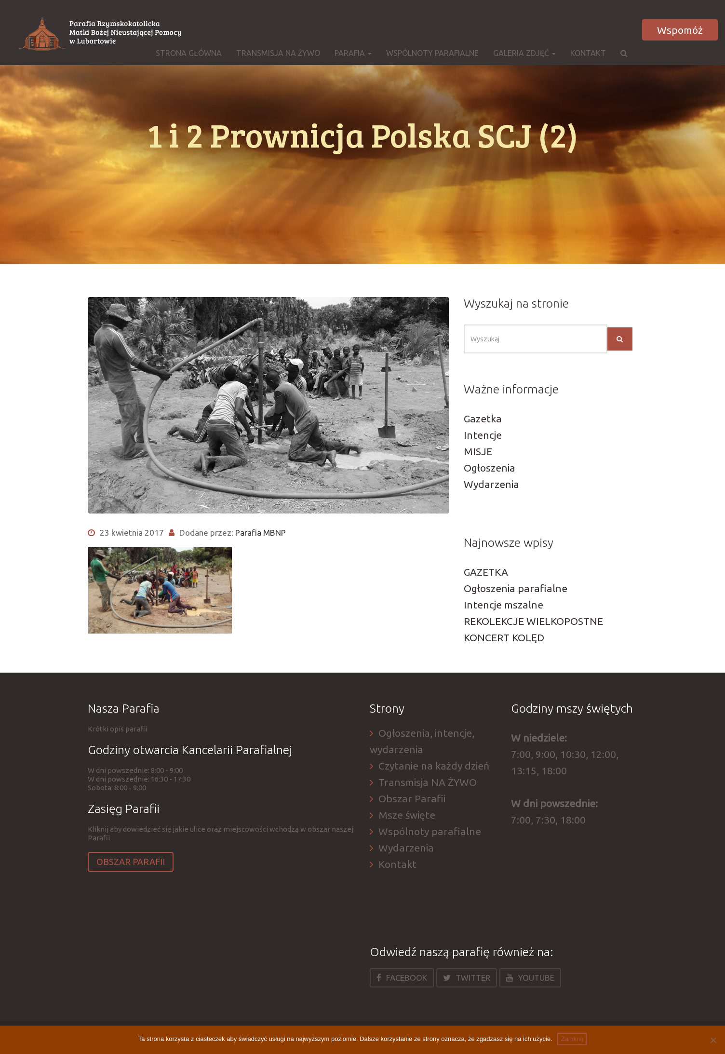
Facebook (401, 977)
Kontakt (588, 53)
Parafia (353, 53)
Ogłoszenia (489, 467)
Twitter (466, 977)
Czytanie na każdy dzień (433, 765)
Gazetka (483, 418)
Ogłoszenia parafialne (515, 588)
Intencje (483, 435)
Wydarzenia (491, 484)
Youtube (530, 977)
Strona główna (189, 53)
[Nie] (713, 1040)
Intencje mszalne (503, 604)
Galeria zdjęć (524, 53)
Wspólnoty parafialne (432, 53)
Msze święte (406, 815)
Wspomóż (680, 30)
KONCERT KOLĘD (504, 637)
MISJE (478, 451)
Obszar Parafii (130, 861)
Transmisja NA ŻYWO (278, 53)
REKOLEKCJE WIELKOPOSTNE (533, 621)
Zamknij (572, 1038)
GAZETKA (486, 572)
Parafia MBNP (260, 532)
